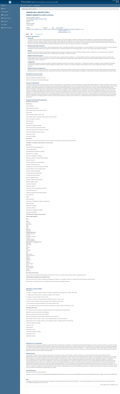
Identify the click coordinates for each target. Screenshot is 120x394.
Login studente (115, 0)
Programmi (29, 5)
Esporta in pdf (39, 34)
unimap (82, 29)
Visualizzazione (36, 5)
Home (24, 5)
